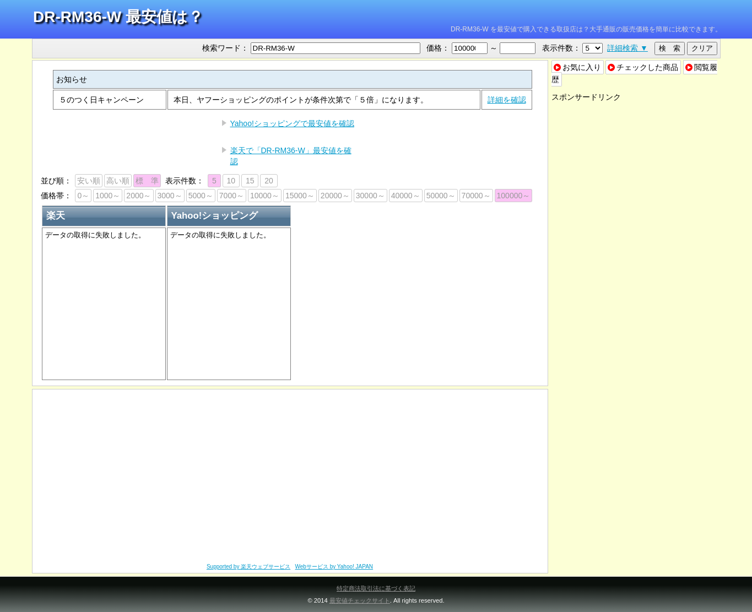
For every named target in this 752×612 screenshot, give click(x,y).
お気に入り (577, 67)
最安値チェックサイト (359, 600)
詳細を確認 (507, 99)
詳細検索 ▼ (627, 48)
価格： (438, 48)
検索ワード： (225, 48)
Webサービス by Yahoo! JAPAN (334, 567)
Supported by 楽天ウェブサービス (248, 567)
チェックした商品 (642, 67)
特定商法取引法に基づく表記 (376, 588)
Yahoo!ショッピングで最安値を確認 (292, 123)
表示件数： (561, 48)
